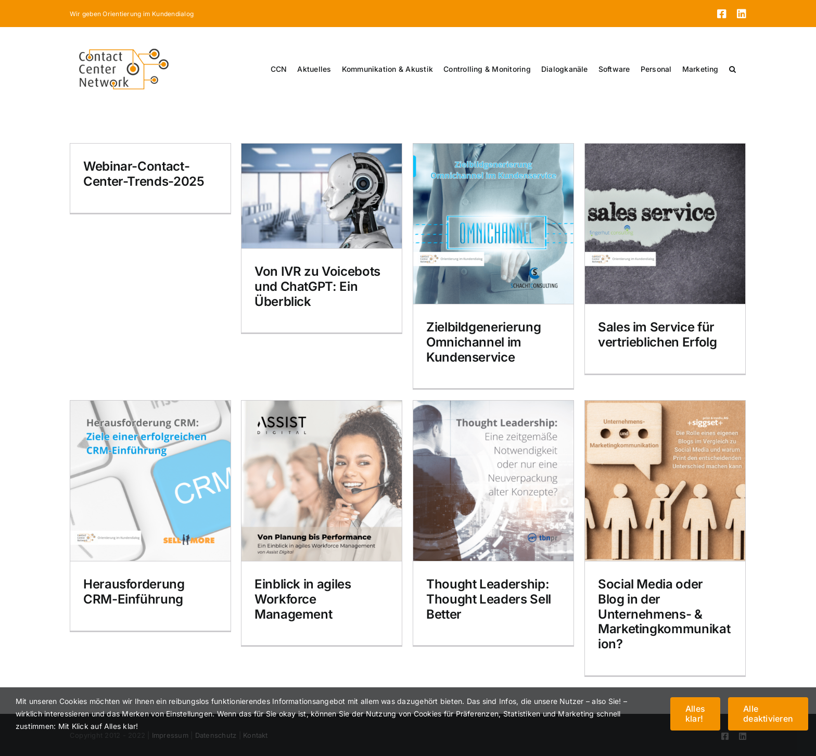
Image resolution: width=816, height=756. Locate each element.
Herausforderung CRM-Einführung (134, 591)
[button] (732, 69)
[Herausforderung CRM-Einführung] (150, 481)
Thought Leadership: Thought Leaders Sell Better (488, 599)
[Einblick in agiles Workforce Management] (321, 481)
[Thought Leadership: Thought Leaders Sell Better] (493, 481)
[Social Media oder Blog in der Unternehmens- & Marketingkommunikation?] (665, 481)
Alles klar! (695, 713)
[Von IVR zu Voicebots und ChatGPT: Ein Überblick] (321, 196)
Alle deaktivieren (768, 713)
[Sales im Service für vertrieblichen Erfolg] (665, 224)
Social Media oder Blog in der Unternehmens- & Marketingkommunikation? (664, 613)
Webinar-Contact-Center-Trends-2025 (144, 174)
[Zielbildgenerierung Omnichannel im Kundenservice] (493, 224)
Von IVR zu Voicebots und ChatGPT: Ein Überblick (317, 286)
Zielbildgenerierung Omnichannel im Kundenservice (483, 342)
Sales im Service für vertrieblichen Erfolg (657, 334)
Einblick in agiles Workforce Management (302, 599)
